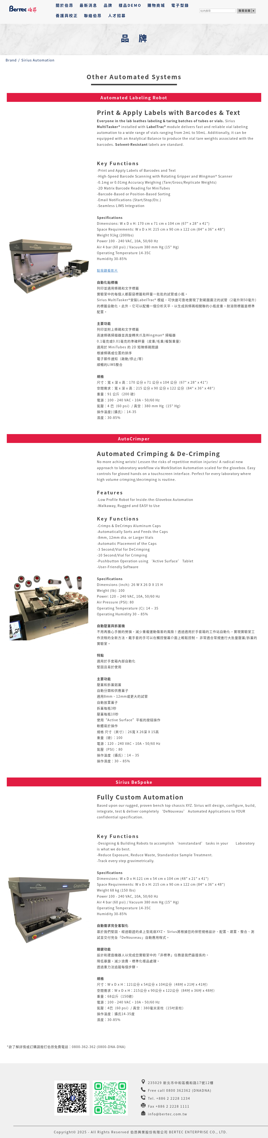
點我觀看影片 (107, 270)
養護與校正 (67, 15)
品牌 (108, 5)
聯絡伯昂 (93, 15)
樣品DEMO (130, 5)
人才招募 (117, 15)
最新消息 (88, 5)
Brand (13, 60)
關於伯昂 (64, 5)
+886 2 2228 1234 (173, 1098)
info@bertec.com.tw (167, 1114)
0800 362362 (178, 1090)
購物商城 (156, 5)
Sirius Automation (40, 60)
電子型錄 (180, 5)
